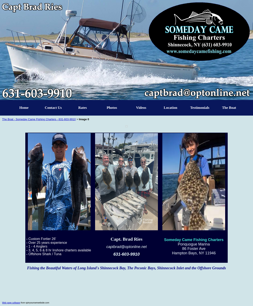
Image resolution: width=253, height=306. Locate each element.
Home (23, 108)
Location (170, 108)
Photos (112, 108)
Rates (82, 108)
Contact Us (53, 108)
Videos (141, 108)
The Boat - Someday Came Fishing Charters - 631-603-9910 (39, 119)
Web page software (11, 303)
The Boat (229, 108)
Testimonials (199, 108)
